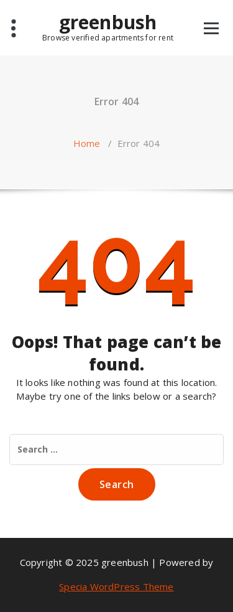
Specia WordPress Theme (116, 586)
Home (87, 143)
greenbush (107, 26)
